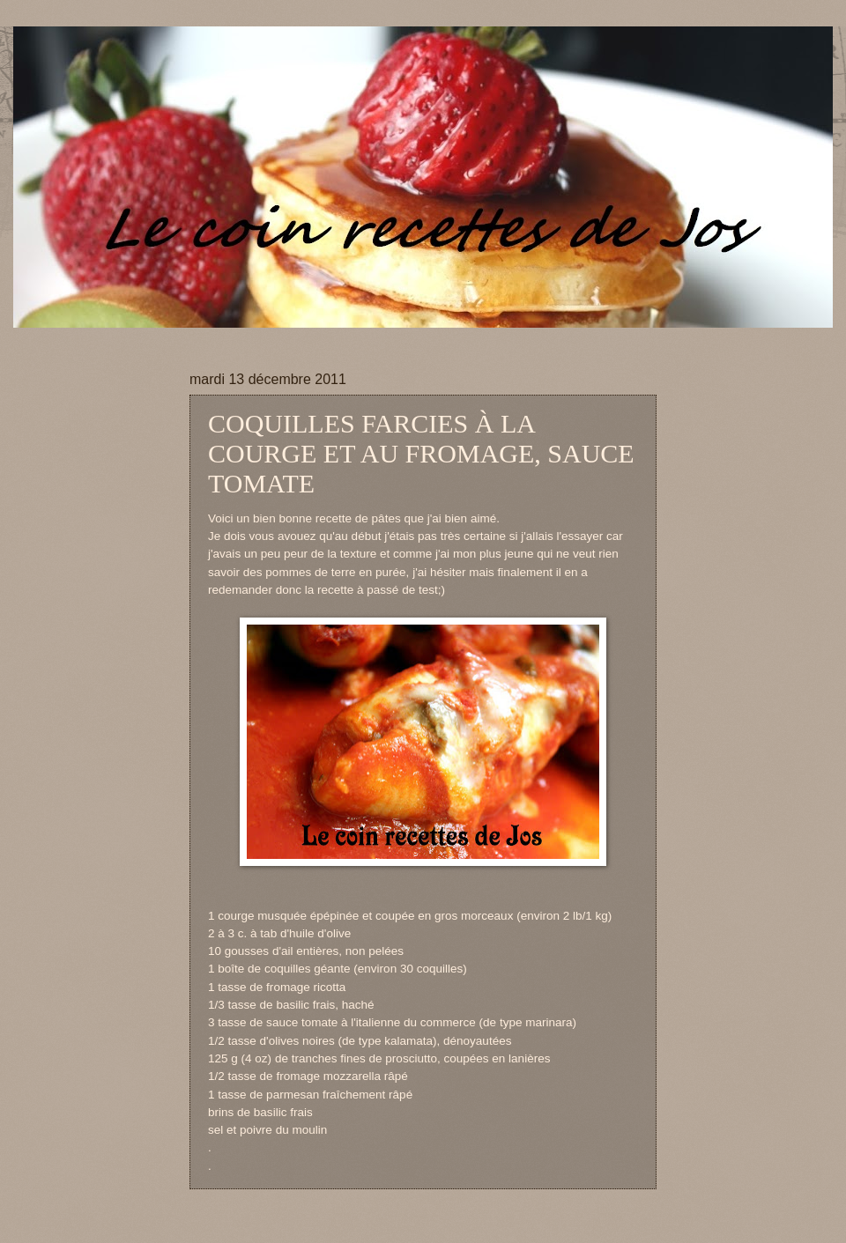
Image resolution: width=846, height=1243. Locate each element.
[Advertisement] (351, 334)
